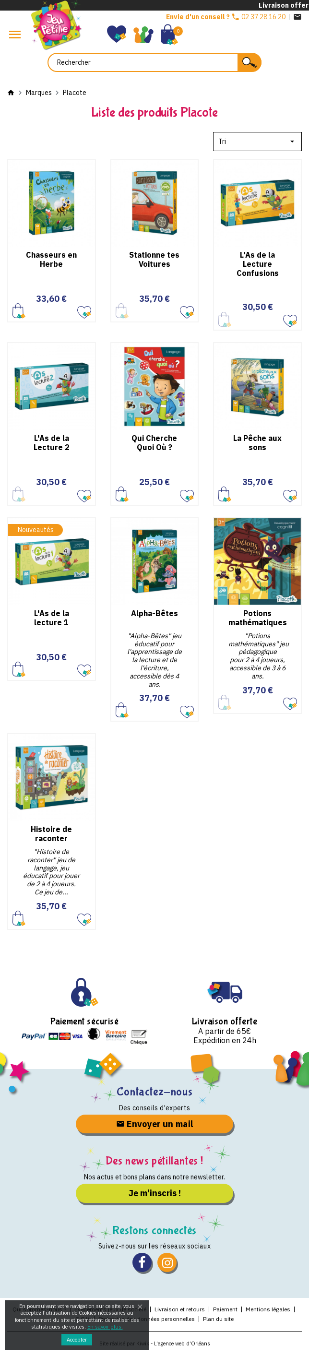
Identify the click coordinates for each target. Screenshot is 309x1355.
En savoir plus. (105, 1326)
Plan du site (218, 1318)
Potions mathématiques (257, 617)
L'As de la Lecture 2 (52, 442)
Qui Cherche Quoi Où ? (154, 442)
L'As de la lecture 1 (51, 617)
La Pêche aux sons (257, 442)
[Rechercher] (154, 62)
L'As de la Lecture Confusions (258, 264)
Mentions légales (268, 1309)
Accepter (77, 1339)
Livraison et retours (179, 1309)
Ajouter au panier (19, 310)
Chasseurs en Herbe (51, 259)
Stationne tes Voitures (154, 259)
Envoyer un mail (154, 1123)
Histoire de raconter (51, 833)
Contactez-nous (154, 1091)
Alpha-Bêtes (154, 613)
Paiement (225, 1309)
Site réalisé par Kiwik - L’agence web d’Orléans (154, 1343)
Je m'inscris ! (155, 1193)
